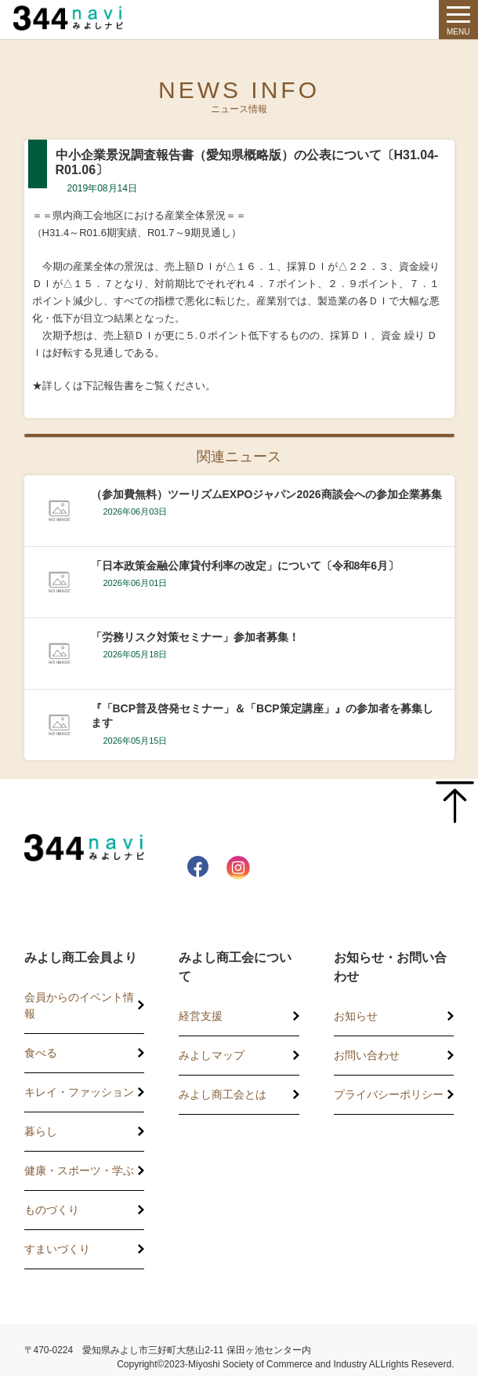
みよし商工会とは (222, 1094)
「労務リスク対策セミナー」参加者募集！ (195, 637)
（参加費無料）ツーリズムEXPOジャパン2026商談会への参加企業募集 (266, 494)
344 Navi (79, 18)
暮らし (40, 1131)
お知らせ (356, 1016)
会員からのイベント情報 (79, 1005)
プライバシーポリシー (389, 1094)
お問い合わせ (367, 1055)
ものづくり (51, 1209)
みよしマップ (211, 1055)
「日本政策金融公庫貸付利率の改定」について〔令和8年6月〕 (245, 565)
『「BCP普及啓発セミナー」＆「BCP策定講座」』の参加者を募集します (262, 715)
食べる (40, 1053)
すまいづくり (57, 1249)
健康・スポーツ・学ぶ (79, 1170)
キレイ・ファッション (79, 1092)
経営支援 (201, 1016)
